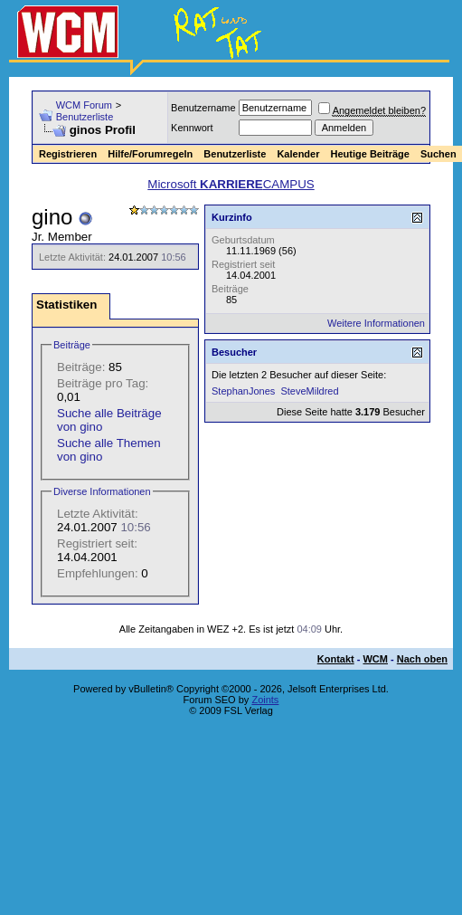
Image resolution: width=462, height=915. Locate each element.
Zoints (264, 699)
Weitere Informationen (376, 323)
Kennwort (191, 127)
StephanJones (243, 391)
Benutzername (203, 107)
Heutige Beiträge (369, 153)
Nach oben (422, 658)
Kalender (298, 153)
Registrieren (68, 153)
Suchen (438, 153)
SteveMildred (309, 391)
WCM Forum (84, 105)
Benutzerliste (85, 116)
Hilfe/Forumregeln (150, 153)
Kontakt (335, 658)
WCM (375, 658)
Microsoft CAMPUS (230, 184)
